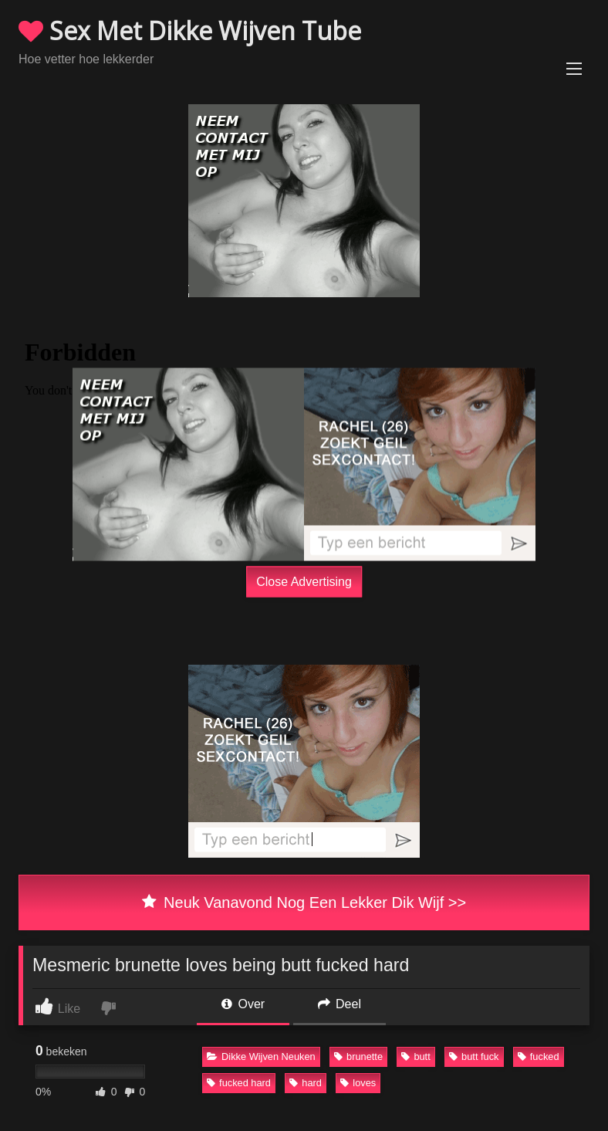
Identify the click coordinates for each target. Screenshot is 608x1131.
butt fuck (473, 1056)
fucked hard (239, 1083)
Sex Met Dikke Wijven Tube (190, 30)
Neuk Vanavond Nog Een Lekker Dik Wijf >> (304, 902)
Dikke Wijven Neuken (261, 1056)
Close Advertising (304, 581)
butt (415, 1056)
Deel (339, 1004)
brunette (358, 1056)
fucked (538, 1056)
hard (305, 1083)
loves (358, 1083)
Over (243, 1004)
